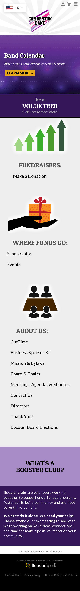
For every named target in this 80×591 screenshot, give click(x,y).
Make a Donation (30, 176)
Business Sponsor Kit (31, 352)
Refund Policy (53, 575)
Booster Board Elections (34, 427)
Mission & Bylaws (27, 363)
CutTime (19, 342)
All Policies (70, 575)
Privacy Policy (32, 575)
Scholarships (19, 253)
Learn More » (20, 73)
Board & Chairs (25, 374)
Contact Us (22, 395)
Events (14, 264)
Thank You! (22, 416)
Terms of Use (12, 575)
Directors (20, 406)
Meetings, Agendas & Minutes (40, 384)
